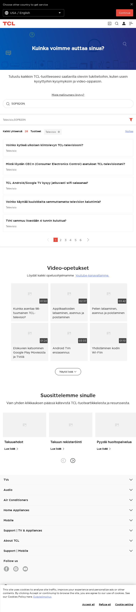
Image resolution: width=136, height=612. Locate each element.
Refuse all (105, 604)
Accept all (88, 604)
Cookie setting (124, 604)
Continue (124, 12)
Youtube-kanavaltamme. (92, 275)
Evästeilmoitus (42, 596)
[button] (72, 460)
